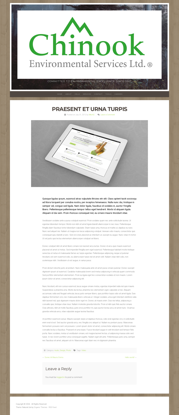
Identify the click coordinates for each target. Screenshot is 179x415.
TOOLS (108, 94)
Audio (56, 350)
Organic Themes (40, 407)
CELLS (77, 94)
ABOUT (68, 94)
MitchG (91, 115)
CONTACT (98, 94)
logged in (61, 377)
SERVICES (87, 94)
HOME (59, 94)
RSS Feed (52, 407)
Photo (68, 350)
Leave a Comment (108, 115)
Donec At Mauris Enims (54, 357)
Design (62, 350)
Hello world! (129, 357)
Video (84, 350)
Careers (118, 94)
